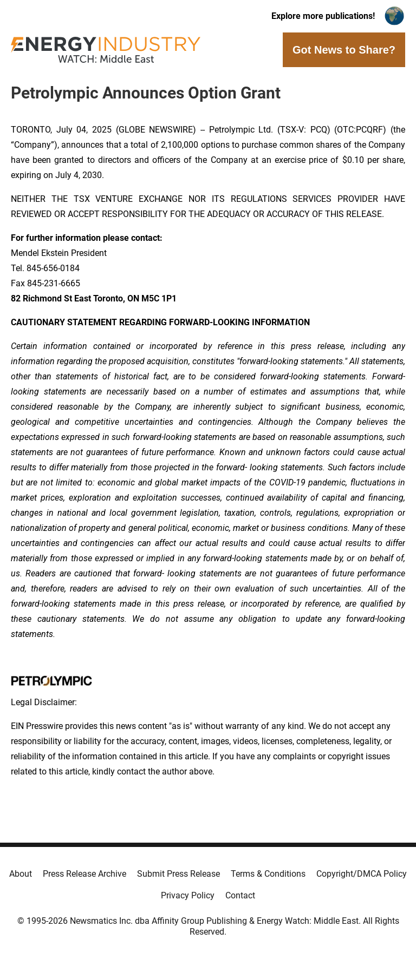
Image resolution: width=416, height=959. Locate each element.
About (20, 874)
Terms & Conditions (268, 874)
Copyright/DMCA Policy (361, 874)
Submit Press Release (178, 874)
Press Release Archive (84, 874)
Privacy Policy (187, 895)
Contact (240, 895)
